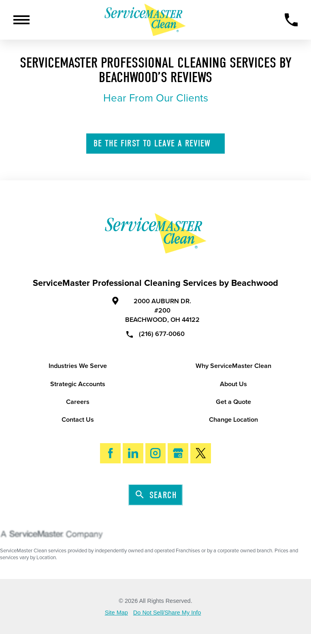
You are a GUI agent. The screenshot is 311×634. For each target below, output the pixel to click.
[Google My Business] (178, 453)
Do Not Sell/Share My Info (167, 613)
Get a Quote (233, 402)
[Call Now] (291, 20)
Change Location (233, 420)
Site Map (116, 613)
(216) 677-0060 (155, 333)
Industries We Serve (78, 366)
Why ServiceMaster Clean (233, 366)
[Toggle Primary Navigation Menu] (21, 19)
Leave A (156, 143)
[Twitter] (200, 453)
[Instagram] (155, 453)
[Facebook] (110, 453)
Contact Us (78, 420)
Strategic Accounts (77, 384)
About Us (233, 384)
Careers (77, 402)
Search (156, 495)
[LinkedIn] (133, 453)
